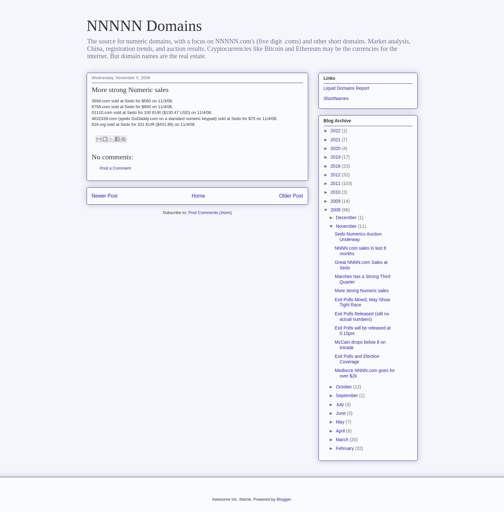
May (341, 421)
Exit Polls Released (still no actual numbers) (362, 316)
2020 (336, 148)
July (340, 404)
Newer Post (105, 196)
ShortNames (336, 98)
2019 (336, 157)
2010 (336, 192)
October (344, 386)
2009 (336, 201)
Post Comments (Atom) (210, 212)
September (347, 395)
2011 (336, 183)
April (341, 430)
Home (198, 196)
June (341, 413)
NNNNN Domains (144, 25)
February (345, 448)
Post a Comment (115, 168)
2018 (336, 166)
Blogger (284, 499)
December (347, 217)
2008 (336, 209)
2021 (336, 139)
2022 (336, 130)
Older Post (291, 196)
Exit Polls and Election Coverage (357, 359)
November (347, 226)
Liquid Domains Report (346, 88)
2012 (336, 174)
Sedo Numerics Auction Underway (358, 236)
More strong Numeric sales (361, 290)
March (343, 439)
